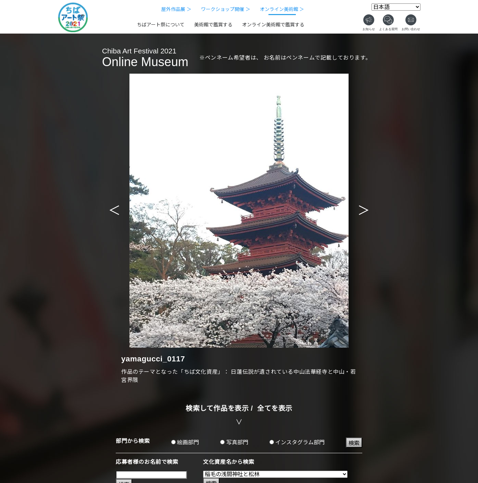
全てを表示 (274, 408)
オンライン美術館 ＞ (282, 9)
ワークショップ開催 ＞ (225, 9)
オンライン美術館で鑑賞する (273, 24)
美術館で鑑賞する (213, 24)
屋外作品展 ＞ (176, 9)
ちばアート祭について (161, 24)
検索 (354, 443)
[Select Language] (396, 7)
